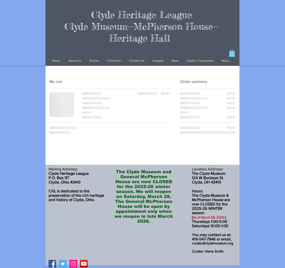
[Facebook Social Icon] (52, 264)
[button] (232, 53)
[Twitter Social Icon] (63, 264)
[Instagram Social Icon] (73, 264)
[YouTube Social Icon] (84, 264)
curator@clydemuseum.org (212, 243)
